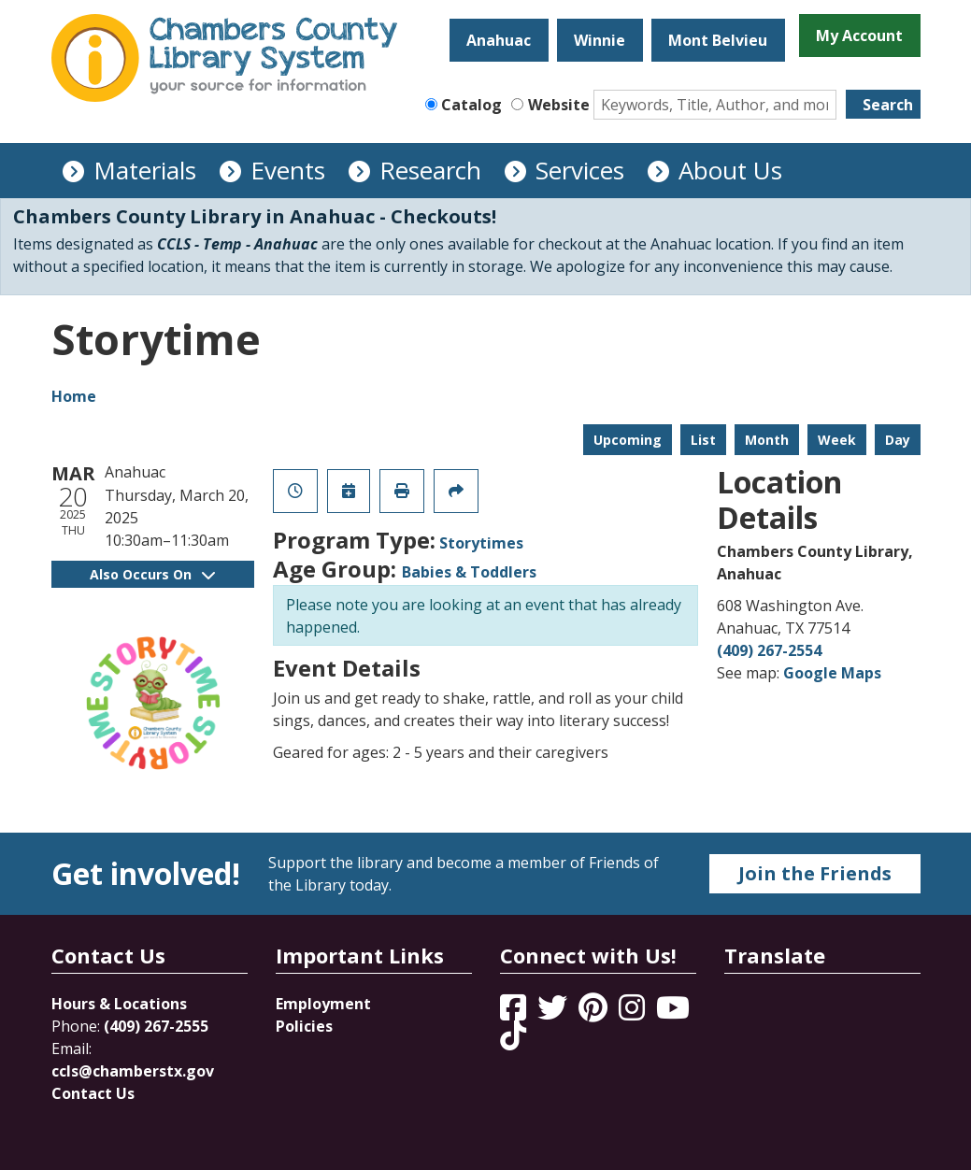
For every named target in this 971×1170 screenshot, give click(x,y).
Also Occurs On (152, 574)
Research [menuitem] (430, 170)
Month (767, 440)
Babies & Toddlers (469, 572)
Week (837, 440)
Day (897, 440)
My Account (859, 35)
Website (559, 104)
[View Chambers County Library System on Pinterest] (594, 1013)
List (703, 440)
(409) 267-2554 (769, 650)
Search (888, 104)
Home (73, 396)
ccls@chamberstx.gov (132, 1071)
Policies (304, 1026)
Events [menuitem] (287, 170)
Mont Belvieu (717, 40)
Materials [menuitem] (144, 170)
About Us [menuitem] (730, 170)
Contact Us (93, 1093)
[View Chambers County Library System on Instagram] (634, 1013)
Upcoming (627, 440)
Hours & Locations (119, 1003)
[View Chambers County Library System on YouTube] (673, 1013)
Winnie (599, 40)
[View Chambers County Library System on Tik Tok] (513, 1035)
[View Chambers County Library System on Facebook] (515, 1013)
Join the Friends (815, 873)
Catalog (471, 104)
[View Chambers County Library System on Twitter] (554, 1013)
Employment (323, 1003)
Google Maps (832, 673)
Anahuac (498, 40)
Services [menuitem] (579, 170)
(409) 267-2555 (156, 1026)
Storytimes (481, 543)
